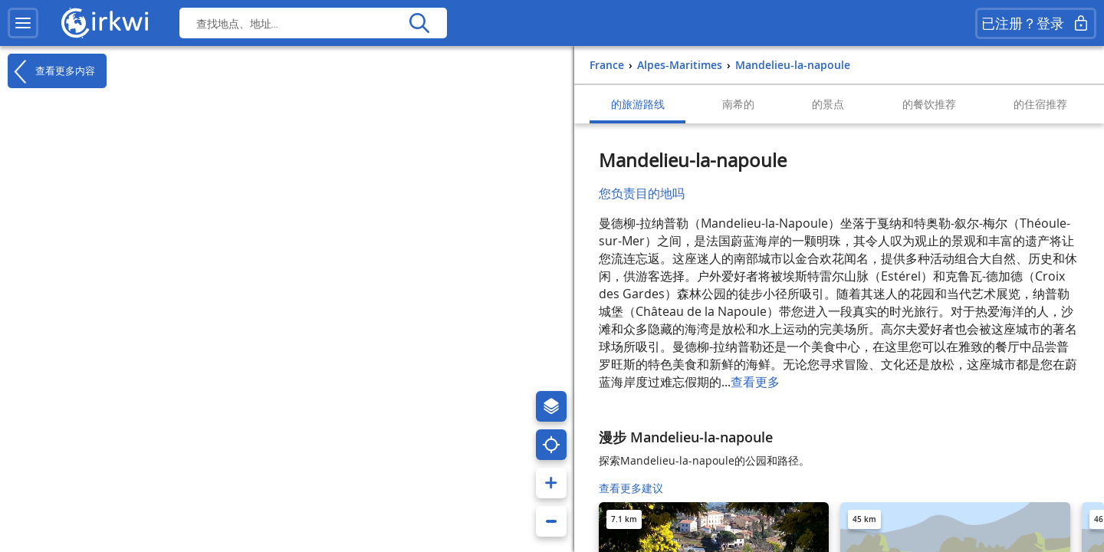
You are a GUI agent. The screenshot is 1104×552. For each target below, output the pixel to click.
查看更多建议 (631, 488)
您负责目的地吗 (642, 193)
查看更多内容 (51, 71)
